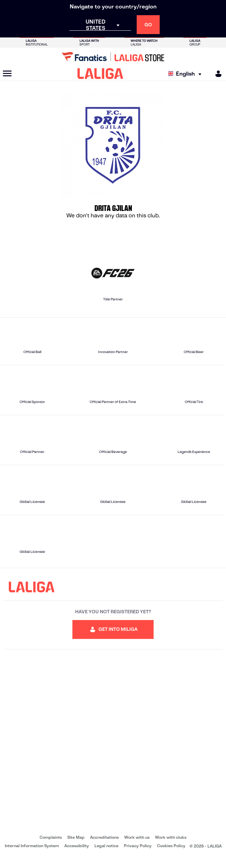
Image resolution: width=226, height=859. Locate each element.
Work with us (137, 837)
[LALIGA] (100, 73)
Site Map (76, 837)
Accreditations (104, 837)
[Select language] (186, 74)
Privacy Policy (138, 845)
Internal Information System (32, 845)
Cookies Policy (171, 845)
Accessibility (76, 845)
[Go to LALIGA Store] (113, 56)
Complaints (51, 837)
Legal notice (106, 845)
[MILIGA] (216, 74)
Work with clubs (170, 837)
